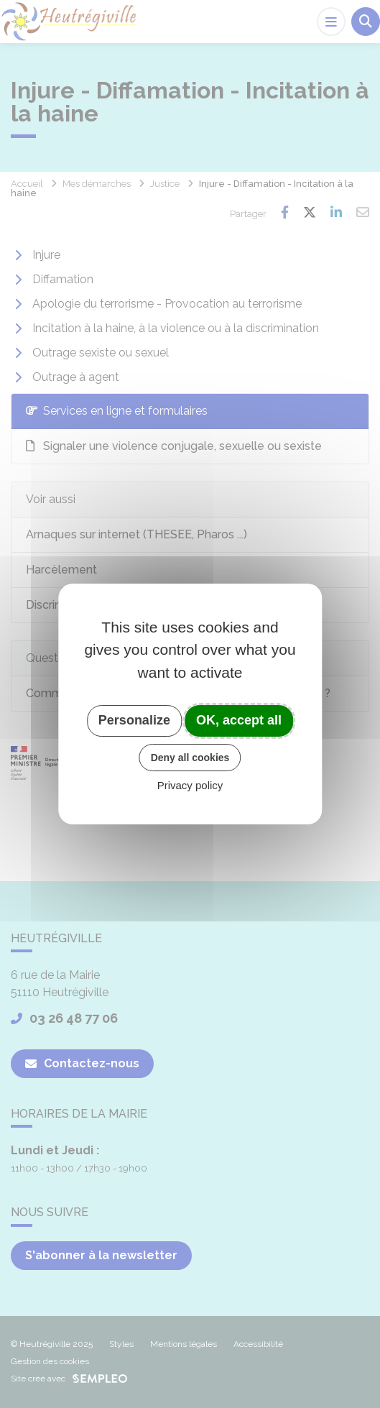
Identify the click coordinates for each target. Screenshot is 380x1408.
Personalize (134, 720)
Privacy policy (190, 785)
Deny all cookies (190, 757)
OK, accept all (239, 720)
